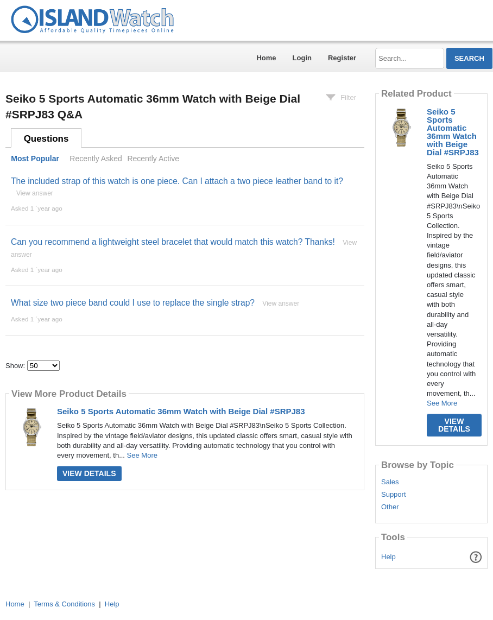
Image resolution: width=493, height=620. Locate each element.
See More (142, 455)
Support (393, 494)
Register (342, 58)
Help (388, 557)
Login (302, 58)
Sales (390, 482)
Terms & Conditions (64, 604)
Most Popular (35, 158)
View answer (34, 193)
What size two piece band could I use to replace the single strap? (133, 302)
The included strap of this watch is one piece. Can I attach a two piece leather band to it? (177, 181)
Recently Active (153, 158)
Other (390, 507)
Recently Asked (95, 158)
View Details (89, 473)
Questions (46, 139)
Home (266, 58)
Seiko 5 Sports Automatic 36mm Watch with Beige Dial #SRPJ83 (181, 411)
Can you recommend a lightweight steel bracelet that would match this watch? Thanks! (173, 241)
